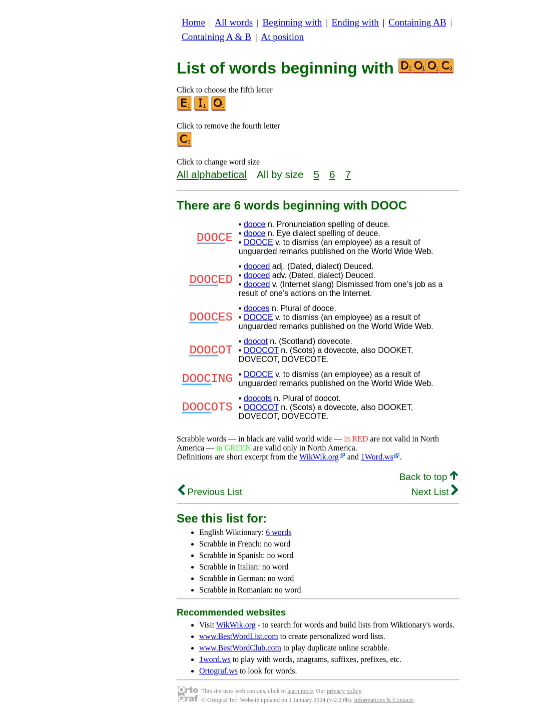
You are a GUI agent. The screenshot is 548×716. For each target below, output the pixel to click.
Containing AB (417, 22)
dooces (257, 308)
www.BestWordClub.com (240, 648)
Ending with (355, 22)
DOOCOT (261, 350)
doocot (256, 341)
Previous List (210, 491)
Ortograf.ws (218, 670)
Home (193, 22)
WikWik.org (319, 456)
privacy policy (344, 691)
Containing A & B (216, 37)
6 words (278, 532)
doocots (258, 398)
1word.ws (215, 659)
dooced (257, 266)
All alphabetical (212, 174)
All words (234, 22)
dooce (255, 224)
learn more (300, 691)
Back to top (428, 477)
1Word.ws (377, 456)
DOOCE (258, 242)
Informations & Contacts (383, 700)
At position (282, 37)
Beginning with (292, 22)
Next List (434, 491)
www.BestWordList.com (238, 636)
